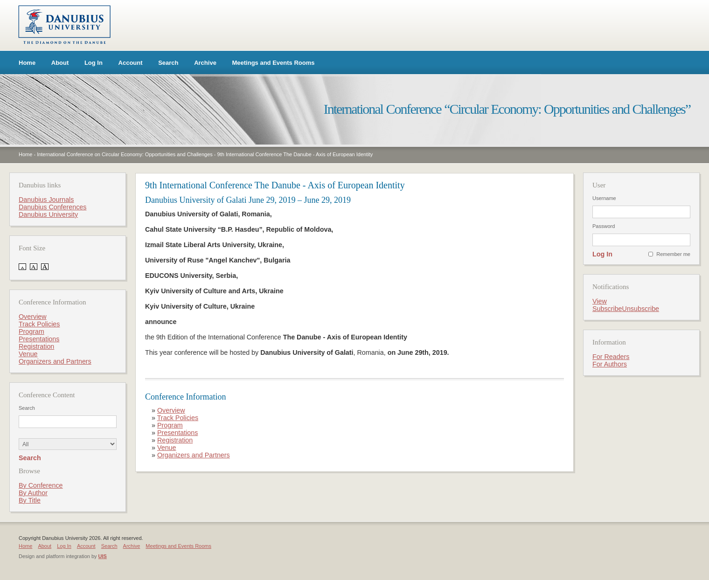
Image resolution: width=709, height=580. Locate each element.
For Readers (610, 356)
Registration (175, 440)
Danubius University (48, 214)
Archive (205, 62)
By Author (33, 493)
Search (168, 62)
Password (603, 226)
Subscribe (607, 308)
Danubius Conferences (52, 207)
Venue (166, 447)
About (60, 62)
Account (130, 62)
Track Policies (177, 417)
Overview (171, 410)
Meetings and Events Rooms (273, 62)
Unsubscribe (640, 308)
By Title (30, 500)
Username (604, 198)
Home (27, 62)
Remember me (673, 254)
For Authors (609, 364)
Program (170, 425)
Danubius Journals (46, 199)
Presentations (177, 432)
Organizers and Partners (193, 455)
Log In (93, 62)
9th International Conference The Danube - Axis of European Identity (295, 154)
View (599, 301)
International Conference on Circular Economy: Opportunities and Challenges (125, 154)
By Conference (41, 485)
